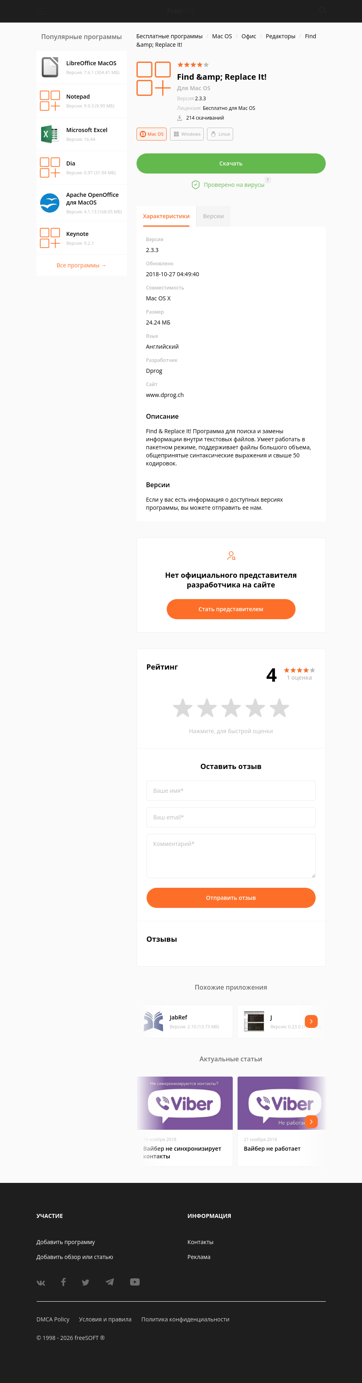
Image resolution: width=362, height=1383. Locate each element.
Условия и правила (105, 1319)
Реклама (199, 1257)
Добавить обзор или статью (75, 1257)
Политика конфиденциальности (185, 1319)
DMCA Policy (53, 1319)
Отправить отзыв (231, 897)
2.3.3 (191, 98)
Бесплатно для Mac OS (229, 108)
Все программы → (81, 265)
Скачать (231, 163)
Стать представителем (231, 609)
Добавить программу (66, 1242)
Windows (187, 134)
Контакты (201, 1242)
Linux (220, 134)
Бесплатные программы (170, 36)
